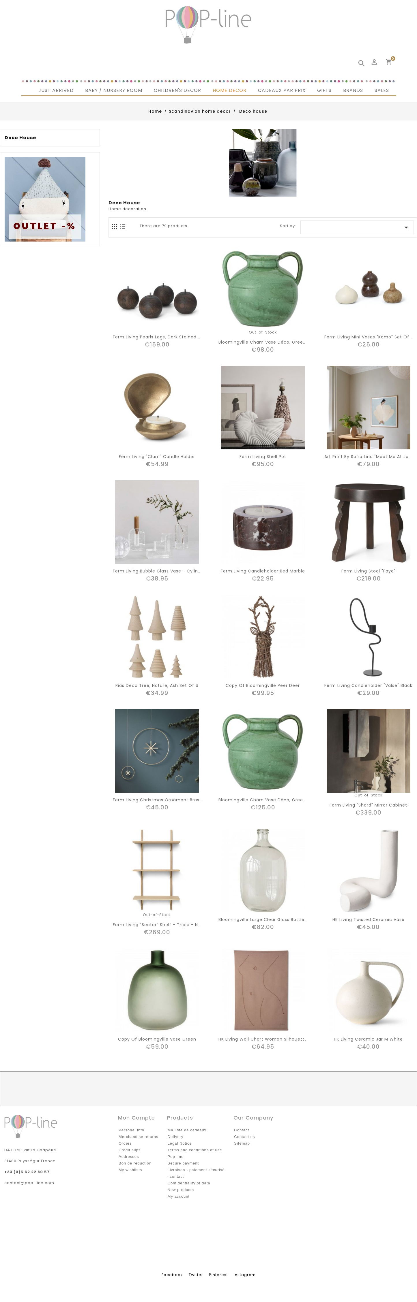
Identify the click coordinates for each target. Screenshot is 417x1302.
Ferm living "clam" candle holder (157, 456)
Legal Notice (180, 1143)
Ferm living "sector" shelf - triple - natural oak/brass (174, 925)
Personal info (131, 1130)
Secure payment (183, 1163)
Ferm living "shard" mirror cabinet (368, 805)
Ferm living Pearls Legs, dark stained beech (162, 337)
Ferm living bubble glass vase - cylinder (159, 571)
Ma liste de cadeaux (187, 1130)
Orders (125, 1143)
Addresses (129, 1156)
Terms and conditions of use (195, 1150)
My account (179, 1196)
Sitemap (242, 1143)
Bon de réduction (135, 1163)
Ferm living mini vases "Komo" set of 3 (368, 337)
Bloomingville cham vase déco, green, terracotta (275, 342)
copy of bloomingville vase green (157, 1039)
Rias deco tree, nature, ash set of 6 (157, 685)
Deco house (20, 137)
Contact (241, 1130)
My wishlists (130, 1170)
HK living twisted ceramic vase (368, 919)
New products (181, 1190)
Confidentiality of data (189, 1183)
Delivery (176, 1137)
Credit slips (130, 1150)
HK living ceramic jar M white (368, 1039)
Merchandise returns (138, 1137)
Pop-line (176, 1156)
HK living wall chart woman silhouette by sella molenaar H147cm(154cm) (302, 1039)
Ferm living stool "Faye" (368, 571)
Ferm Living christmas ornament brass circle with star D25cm (184, 800)
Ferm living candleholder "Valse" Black (368, 685)
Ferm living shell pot (263, 456)
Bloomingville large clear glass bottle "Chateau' (273, 919)
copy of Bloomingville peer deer (263, 685)
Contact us (244, 1137)
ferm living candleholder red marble (263, 571)
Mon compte (136, 1117)
